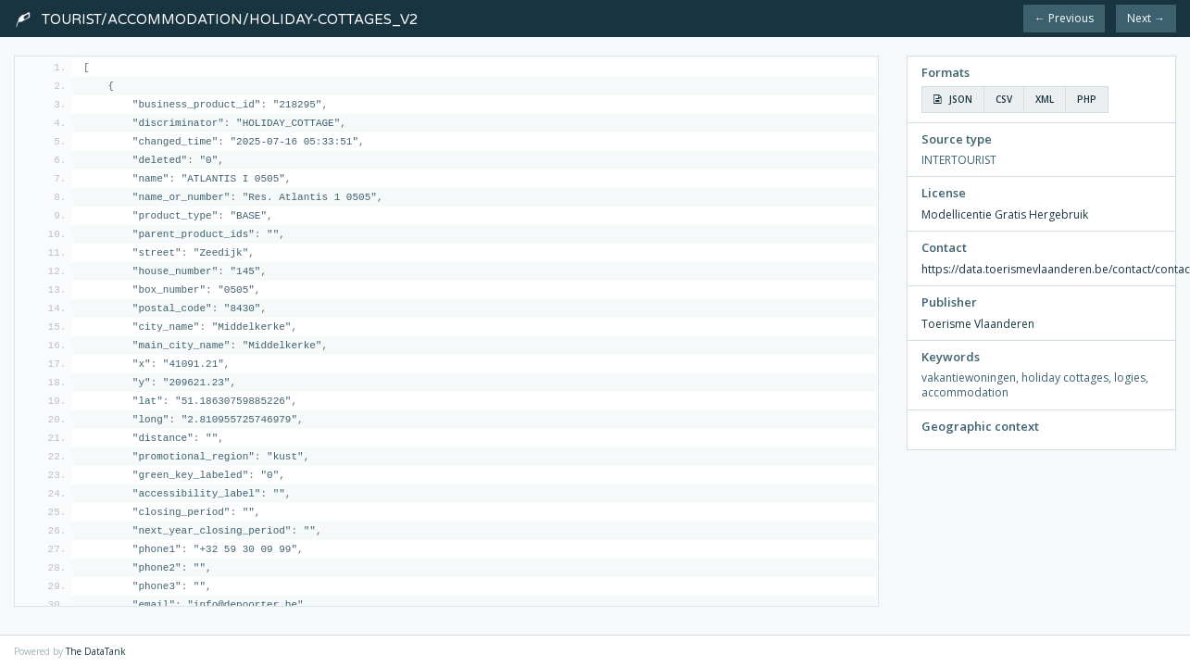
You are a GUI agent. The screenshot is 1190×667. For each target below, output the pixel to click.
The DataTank (96, 651)
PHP (1086, 99)
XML (1044, 99)
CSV (1004, 99)
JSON (952, 99)
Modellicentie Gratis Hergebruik (1004, 214)
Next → (1146, 18)
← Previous (1064, 18)
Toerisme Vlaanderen (977, 324)
